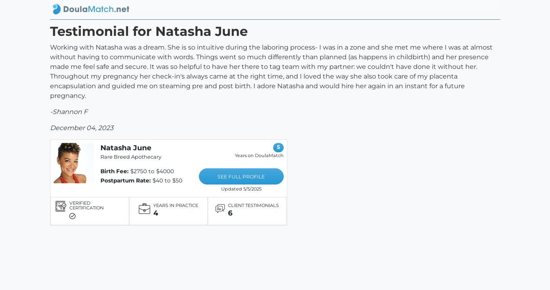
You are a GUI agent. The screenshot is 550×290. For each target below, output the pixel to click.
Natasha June (125, 147)
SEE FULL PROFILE (241, 177)
